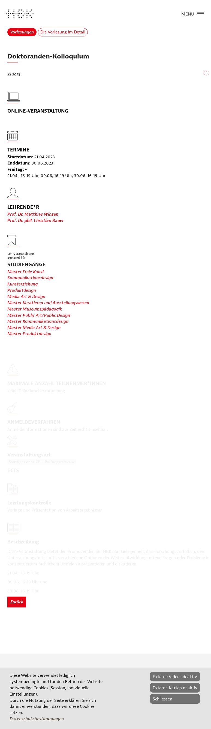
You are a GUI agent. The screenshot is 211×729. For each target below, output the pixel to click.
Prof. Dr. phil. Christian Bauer (35, 228)
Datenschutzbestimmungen (37, 719)
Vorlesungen (22, 32)
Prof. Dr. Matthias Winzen (32, 221)
